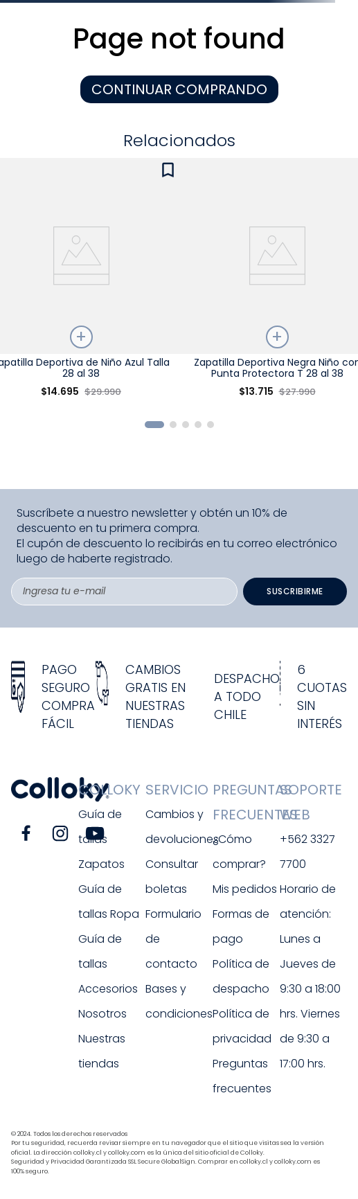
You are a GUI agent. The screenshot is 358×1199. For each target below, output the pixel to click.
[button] (154, 424)
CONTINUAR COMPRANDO (179, 89)
